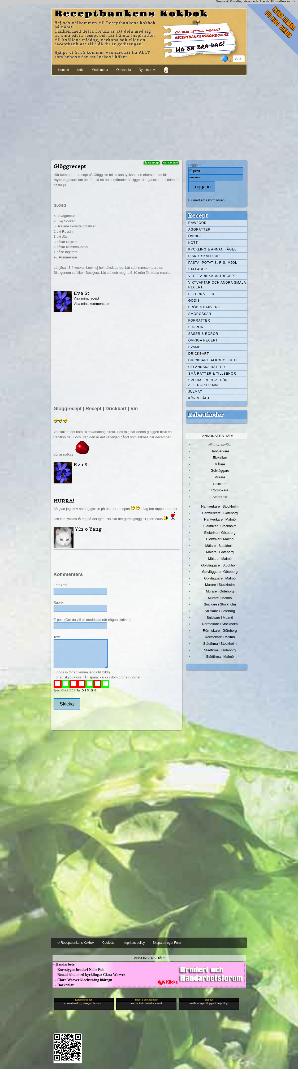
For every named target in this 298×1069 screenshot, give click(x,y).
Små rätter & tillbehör (212, 373)
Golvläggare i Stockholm (219, 565)
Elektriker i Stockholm (219, 526)
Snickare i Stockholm (220, 604)
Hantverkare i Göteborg (220, 513)
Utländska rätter (206, 367)
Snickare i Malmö (220, 618)
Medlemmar (100, 70)
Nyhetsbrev (147, 70)
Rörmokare (219, 490)
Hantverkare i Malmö (220, 519)
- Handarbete (64, 964)
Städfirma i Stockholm (220, 644)
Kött (193, 243)
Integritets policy (133, 943)
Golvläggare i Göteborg (220, 572)
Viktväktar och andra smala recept (217, 285)
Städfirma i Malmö (220, 657)
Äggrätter (199, 229)
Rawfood (197, 223)
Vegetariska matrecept (212, 276)
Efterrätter (201, 294)
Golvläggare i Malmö (220, 578)
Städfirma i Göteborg (220, 650)
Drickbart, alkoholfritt (213, 360)
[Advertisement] (149, 117)
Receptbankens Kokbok (131, 14)
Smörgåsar (199, 314)
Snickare (219, 484)
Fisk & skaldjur (204, 256)
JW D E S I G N (86, 690)
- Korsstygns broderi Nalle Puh (79, 970)
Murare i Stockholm (220, 585)
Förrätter (199, 320)
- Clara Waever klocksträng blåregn (82, 980)
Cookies (108, 943)
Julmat (195, 391)
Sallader (197, 269)
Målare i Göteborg (220, 552)
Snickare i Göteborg (220, 611)
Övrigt (195, 236)
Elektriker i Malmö (220, 539)
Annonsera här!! (150, 958)
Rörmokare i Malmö (220, 637)
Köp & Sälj (198, 398)
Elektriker (220, 458)
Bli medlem (196, 200)
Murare (219, 477)
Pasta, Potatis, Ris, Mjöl (212, 263)
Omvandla (123, 70)
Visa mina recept (86, 298)
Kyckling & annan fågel (212, 249)
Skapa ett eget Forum (168, 943)
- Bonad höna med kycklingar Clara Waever (89, 975)
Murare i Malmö (220, 598)
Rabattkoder (206, 414)
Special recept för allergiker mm (208, 382)
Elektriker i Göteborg (219, 533)
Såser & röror (203, 334)
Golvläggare (220, 471)
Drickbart (198, 354)
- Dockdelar (63, 985)
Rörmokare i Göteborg (220, 631)
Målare (220, 464)
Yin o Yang (88, 529)
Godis (194, 300)
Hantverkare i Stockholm (220, 506)
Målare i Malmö (220, 559)
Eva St (81, 293)
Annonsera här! (217, 436)
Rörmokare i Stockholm (220, 624)
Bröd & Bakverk (204, 307)
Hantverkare (219, 451)
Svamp (194, 347)
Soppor (196, 327)
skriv (80, 70)
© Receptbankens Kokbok (76, 943)
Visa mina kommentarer (92, 304)
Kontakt (63, 70)
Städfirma (220, 497)
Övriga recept (203, 340)
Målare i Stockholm (219, 546)
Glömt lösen (215, 200)
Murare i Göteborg (220, 591)
